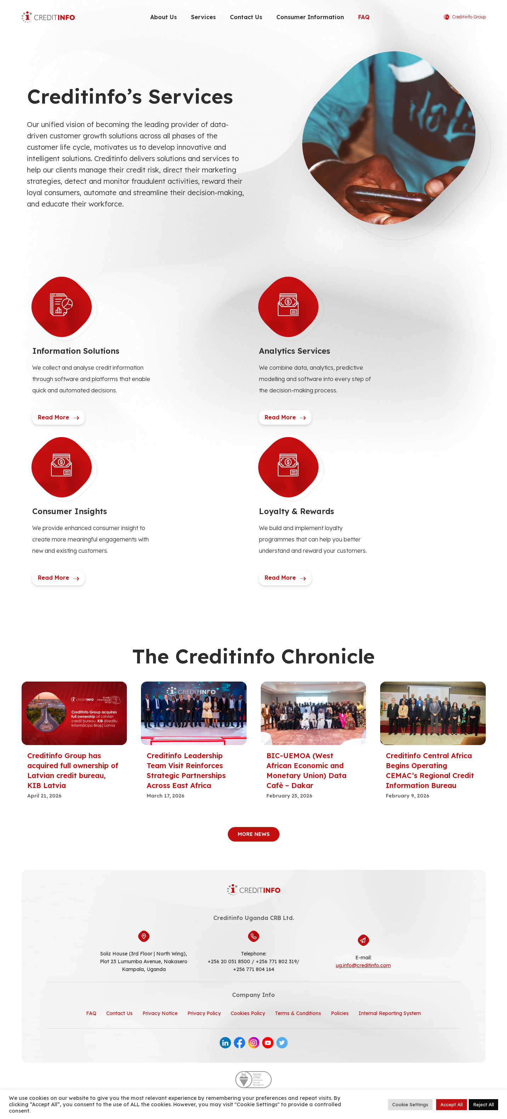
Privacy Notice (160, 1013)
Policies (340, 1013)
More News (254, 834)
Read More (58, 417)
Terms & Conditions (298, 1013)
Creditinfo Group (465, 17)
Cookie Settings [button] (410, 1104)
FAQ (364, 17)
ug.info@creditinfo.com (363, 965)
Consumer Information (310, 17)
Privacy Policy (204, 1013)
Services (203, 17)
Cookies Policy (248, 1013)
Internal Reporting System (390, 1013)
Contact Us (246, 17)
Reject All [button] (483, 1104)
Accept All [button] (451, 1104)
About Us (163, 17)
